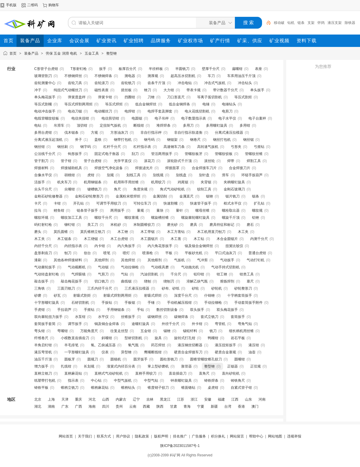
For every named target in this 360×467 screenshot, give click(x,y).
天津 (64, 399)
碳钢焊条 (181, 317)
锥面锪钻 (188, 388)
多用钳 (245, 125)
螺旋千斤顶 (231, 217)
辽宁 (136, 399)
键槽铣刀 (94, 189)
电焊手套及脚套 (160, 111)
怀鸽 (321, 23)
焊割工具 (254, 161)
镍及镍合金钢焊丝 (199, 246)
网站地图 (275, 436)
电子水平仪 (227, 118)
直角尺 (204, 373)
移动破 (279, 23)
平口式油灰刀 (225, 253)
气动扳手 (227, 260)
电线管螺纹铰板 (46, 118)
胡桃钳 (69, 175)
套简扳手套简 (44, 324)
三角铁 (39, 288)
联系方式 (104, 436)
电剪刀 (227, 111)
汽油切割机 (149, 274)
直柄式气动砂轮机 (108, 373)
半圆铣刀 (182, 69)
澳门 (254, 406)
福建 (221, 399)
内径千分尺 (43, 246)
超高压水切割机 (183, 76)
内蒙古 (121, 399)
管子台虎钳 (93, 161)
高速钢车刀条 (174, 147)
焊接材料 (41, 168)
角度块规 (140, 189)
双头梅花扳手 (227, 310)
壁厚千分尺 (211, 69)
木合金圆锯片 (227, 239)
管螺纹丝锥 (254, 154)
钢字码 (85, 147)
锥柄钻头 (128, 388)
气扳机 (179, 260)
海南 (92, 406)
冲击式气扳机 (214, 83)
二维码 (32, 5)
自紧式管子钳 (241, 388)
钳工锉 (222, 274)
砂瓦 (57, 295)
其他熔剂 (155, 260)
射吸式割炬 (82, 295)
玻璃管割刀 (43, 76)
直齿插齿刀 (177, 373)
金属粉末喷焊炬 (128, 196)
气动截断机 (77, 267)
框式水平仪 (232, 203)
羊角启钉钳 (43, 345)
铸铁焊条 (211, 380)
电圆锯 (137, 118)
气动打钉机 (255, 260)
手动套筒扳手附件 (248, 303)
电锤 (206, 104)
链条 (301, 23)
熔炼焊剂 (227, 281)
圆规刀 (92, 359)
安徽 (207, 399)
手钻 (140, 310)
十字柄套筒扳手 (239, 295)
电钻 (37, 125)
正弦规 (255, 366)
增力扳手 (41, 366)
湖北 (37, 406)
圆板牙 (69, 359)
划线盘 (181, 175)
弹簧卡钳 (105, 97)
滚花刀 (149, 161)
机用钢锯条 (93, 182)
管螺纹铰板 (224, 154)
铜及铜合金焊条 (106, 324)
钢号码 (149, 140)
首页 (13, 53)
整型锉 (111, 53)
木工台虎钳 (119, 239)
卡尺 (37, 203)
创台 (87, 253)
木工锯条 (64, 239)
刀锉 (151, 97)
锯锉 (209, 196)
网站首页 (66, 436)
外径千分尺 (170, 324)
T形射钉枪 (79, 69)
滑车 (225, 175)
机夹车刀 (64, 182)
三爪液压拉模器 (137, 288)
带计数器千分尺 (225, 90)
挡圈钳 (130, 97)
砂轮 (195, 288)
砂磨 (37, 295)
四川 (105, 406)
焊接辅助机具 (71, 168)
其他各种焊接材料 (68, 260)
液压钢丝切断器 (190, 345)
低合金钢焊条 (179, 104)
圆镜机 (115, 359)
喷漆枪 (147, 253)
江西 (234, 399)
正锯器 (232, 366)
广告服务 (199, 436)
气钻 (124, 274)
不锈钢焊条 (103, 76)
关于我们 (85, 436)
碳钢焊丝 (155, 317)
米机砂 (115, 225)
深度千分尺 (183, 295)
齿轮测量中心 (44, 83)
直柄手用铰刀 (145, 373)
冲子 (37, 90)
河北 (92, 399)
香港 (241, 406)
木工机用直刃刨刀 (211, 232)
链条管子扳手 (87, 210)
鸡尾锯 (183, 182)
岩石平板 (238, 338)
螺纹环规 (41, 217)
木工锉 (122, 232)
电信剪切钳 (110, 118)
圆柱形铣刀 (169, 359)
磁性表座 (101, 90)
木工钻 (199, 239)
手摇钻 (89, 310)
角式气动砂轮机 (172, 189)
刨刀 (67, 253)
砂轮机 (216, 288)
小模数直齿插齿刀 (75, 338)
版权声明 (161, 436)
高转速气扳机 (207, 147)
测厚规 (153, 76)
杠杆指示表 (142, 147)
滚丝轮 (209, 161)
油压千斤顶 (43, 359)
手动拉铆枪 (213, 303)
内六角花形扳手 (160, 246)
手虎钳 (39, 310)
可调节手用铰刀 (108, 203)
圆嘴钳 (239, 359)
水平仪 (103, 317)
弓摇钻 (259, 147)
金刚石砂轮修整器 (48, 196)
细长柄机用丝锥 (241, 331)
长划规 (89, 366)
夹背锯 (206, 182)
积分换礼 (218, 436)
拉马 (37, 210)
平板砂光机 (193, 253)
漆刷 (37, 260)
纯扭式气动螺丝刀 (68, 90)
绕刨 (147, 281)
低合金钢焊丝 (145, 104)
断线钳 (138, 125)
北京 (37, 399)
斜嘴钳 (107, 338)
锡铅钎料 (190, 331)
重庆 (78, 399)
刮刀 (135, 154)
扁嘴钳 (237, 69)
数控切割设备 (167, 310)
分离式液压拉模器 (229, 132)
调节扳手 (75, 324)
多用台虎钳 (43, 132)
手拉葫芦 (64, 310)
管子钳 (66, 161)
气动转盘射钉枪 (46, 274)
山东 (248, 399)
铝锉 (255, 217)
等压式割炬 (243, 97)
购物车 (53, 5)
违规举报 (294, 436)
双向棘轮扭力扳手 (48, 317)
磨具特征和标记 (222, 225)
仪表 (105, 352)
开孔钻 (78, 203)
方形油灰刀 (119, 132)
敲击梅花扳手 (71, 281)
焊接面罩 (172, 168)
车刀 (211, 76)
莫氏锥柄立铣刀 (92, 232)
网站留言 (237, 436)
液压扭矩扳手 (225, 345)
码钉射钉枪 (43, 225)
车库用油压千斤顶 (241, 76)
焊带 (230, 161)
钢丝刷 (62, 147)
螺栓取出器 (231, 210)
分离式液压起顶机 (48, 140)
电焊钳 (130, 111)
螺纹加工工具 (71, 217)
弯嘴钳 (62, 331)
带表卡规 (193, 90)
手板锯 (130, 303)
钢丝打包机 (222, 140)
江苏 (180, 399)
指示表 (73, 380)
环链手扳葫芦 (252, 175)
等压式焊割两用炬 (78, 104)
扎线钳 (66, 366)
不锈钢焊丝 (73, 76)
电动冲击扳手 (44, 111)
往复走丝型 (119, 331)
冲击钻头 (245, 83)
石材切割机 (80, 303)
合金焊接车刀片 (204, 168)
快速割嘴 (170, 203)
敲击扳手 (41, 281)
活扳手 (39, 182)
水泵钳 (80, 317)
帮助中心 (256, 436)
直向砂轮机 (231, 373)
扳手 (102, 69)
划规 (110, 175)
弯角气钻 (245, 324)
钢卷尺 (195, 140)
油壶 (252, 352)
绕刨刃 (168, 281)
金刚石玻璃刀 (234, 189)
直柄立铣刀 (43, 373)
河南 (262, 399)
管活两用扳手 (161, 154)
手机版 (11, 5)
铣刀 (213, 331)
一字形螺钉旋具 (76, 352)
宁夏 (200, 406)
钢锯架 (172, 140)
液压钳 (253, 345)
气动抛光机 (190, 267)
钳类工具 (247, 274)
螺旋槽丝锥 (160, 217)
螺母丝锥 (202, 210)
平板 (168, 253)
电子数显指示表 (193, 118)
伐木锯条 (71, 132)
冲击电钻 (185, 83)
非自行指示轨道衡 (188, 132)
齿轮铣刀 (128, 83)
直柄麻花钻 (73, 373)
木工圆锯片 (149, 239)
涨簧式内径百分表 (121, 366)
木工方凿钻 (176, 232)
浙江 (194, 399)
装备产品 (31, 53)
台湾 (227, 406)
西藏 (146, 406)
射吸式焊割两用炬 (117, 295)
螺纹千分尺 (103, 217)
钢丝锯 (248, 140)
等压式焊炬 (114, 104)
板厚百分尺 (127, 69)
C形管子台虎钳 (46, 69)
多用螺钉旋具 (216, 125)
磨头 (37, 232)
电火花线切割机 (197, 111)
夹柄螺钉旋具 (234, 182)
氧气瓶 (133, 345)
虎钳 (90, 175)
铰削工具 (204, 189)
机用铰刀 (158, 182)
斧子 (78, 140)
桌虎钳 (213, 388)
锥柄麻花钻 (100, 388)
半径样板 (156, 69)
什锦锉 (209, 295)
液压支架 (335, 23)
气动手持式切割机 (225, 267)
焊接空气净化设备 (108, 168)
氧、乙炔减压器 (103, 345)
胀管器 (186, 366)
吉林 (149, 399)
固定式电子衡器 (106, 154)
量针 (179, 210)
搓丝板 (126, 90)
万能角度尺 (89, 331)
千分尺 (176, 274)
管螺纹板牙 (193, 154)
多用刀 (188, 125)
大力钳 (168, 90)
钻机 (290, 23)
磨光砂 (172, 225)
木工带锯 (147, 232)
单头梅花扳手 (44, 97)
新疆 (214, 406)
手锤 (151, 303)
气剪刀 (103, 274)
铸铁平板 (41, 388)
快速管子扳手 (200, 203)
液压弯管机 (43, 352)
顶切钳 (82, 125)
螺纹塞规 (132, 217)
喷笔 (106, 253)
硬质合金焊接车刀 (188, 352)
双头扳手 (197, 310)
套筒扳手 (238, 317)
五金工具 (92, 53)
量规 (140, 210)
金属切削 (160, 196)
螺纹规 (257, 210)
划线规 (158, 175)
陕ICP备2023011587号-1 (179, 446)
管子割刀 (41, 161)
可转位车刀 (142, 203)
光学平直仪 (123, 161)
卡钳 (57, 203)
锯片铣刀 (232, 196)
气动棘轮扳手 (44, 267)
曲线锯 (126, 281)
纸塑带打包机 (44, 380)
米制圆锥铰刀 (144, 225)
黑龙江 (165, 399)
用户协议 (123, 436)
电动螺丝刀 (103, 111)
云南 (132, 406)
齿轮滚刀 (101, 83)
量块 (159, 210)
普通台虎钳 (257, 253)
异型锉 (126, 352)
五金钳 (145, 331)
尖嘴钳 (69, 189)
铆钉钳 (69, 225)
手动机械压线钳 (179, 303)
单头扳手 (257, 90)
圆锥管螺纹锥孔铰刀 (206, 359)
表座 (258, 69)
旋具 (158, 338)
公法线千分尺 (44, 154)
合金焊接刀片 (239, 168)
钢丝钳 (39, 147)
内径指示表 (73, 246)
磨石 (250, 225)
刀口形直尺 (176, 97)
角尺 (117, 189)
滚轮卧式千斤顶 (179, 161)
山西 (105, 399)
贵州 (119, 406)
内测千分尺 (259, 239)
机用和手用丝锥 (126, 182)
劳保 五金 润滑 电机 (61, 53)
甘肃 (173, 406)
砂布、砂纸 (170, 288)
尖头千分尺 (43, 189)
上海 (51, 399)
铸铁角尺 (238, 380)
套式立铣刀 (209, 317)
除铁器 (350, 23)
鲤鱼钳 (59, 210)
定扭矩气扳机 (110, 125)
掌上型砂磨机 (158, 366)
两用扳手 (117, 210)
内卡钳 (99, 246)
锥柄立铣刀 (69, 388)
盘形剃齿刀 (43, 253)
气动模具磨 (160, 267)
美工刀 (92, 225)
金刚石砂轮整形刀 (89, 196)
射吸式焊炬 (153, 295)
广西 (78, 406)
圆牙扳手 (140, 359)
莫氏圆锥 (61, 232)
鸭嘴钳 (213, 338)
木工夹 (243, 232)
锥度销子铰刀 (158, 388)
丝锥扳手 (128, 317)
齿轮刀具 (75, 83)
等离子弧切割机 (209, 97)
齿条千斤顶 (156, 83)
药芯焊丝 (158, 345)
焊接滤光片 (144, 168)
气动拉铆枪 (130, 267)
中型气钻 (151, 380)
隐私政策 (142, 436)
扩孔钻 (259, 203)
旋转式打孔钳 (184, 338)
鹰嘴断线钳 (153, 352)
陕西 (159, 406)
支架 (311, 23)
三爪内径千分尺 (99, 288)
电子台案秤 (257, 118)
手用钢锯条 (116, 310)
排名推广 (180, 436)
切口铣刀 (101, 281)
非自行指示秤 (151, 132)
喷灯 (126, 253)
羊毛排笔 (71, 345)
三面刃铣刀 (66, 288)
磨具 (193, 225)
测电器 (130, 76)
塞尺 (250, 281)
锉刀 (147, 90)
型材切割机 (133, 338)
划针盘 (204, 175)
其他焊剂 (101, 260)
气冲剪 (202, 260)
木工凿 (176, 239)
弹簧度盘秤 (77, 97)
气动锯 (103, 267)
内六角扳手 (126, 246)
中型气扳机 (123, 380)
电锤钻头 (229, 104)
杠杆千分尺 (112, 147)
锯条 (255, 196)
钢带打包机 (123, 140)
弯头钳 (39, 331)
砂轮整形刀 (243, 288)
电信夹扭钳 (80, 118)
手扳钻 (107, 303)
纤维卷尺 (41, 338)
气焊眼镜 (78, 274)
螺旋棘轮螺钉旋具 (195, 217)
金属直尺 (186, 196)
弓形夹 (236, 147)
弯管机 (220, 324)
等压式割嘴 (43, 104)
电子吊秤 (162, 118)
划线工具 (133, 175)
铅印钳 (199, 274)
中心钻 (96, 380)
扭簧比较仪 (234, 246)
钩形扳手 (75, 154)
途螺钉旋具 (140, 324)
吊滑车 (59, 125)
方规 (94, 132)
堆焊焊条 (163, 125)
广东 (64, 406)
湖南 (51, 406)
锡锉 (167, 331)
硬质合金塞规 (225, 352)
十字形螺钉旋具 (46, 303)
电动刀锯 (75, 111)
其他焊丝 (128, 260)
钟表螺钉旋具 (181, 380)
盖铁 (98, 140)
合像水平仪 (43, 175)
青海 (187, 406)
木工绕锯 (91, 239)
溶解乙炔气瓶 (197, 281)
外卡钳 (197, 324)
